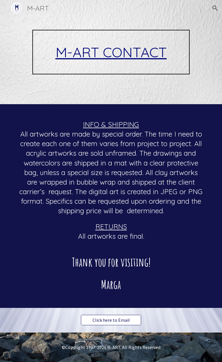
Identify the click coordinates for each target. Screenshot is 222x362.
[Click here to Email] (110, 320)
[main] (110, 52)
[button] (215, 8)
